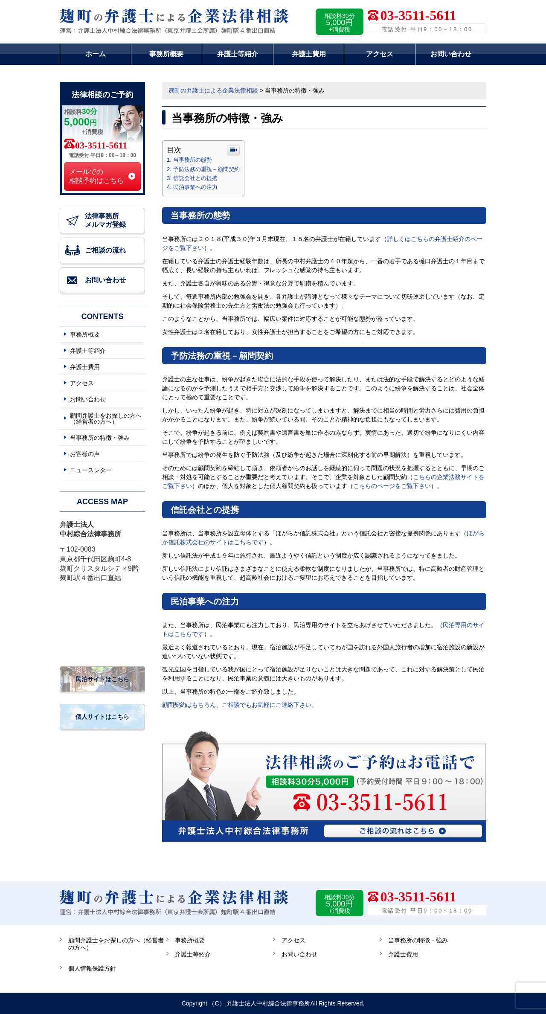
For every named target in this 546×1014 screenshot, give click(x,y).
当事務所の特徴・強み (100, 437)
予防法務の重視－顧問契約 (206, 169)
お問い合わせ (450, 54)
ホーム (95, 54)
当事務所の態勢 (192, 160)
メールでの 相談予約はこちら (96, 176)
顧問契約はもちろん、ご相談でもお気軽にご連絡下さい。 (239, 704)
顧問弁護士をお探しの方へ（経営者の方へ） (106, 418)
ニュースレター (91, 470)
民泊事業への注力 (195, 187)
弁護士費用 (309, 54)
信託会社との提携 (195, 178)
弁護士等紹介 (237, 54)
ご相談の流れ (105, 250)
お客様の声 (85, 453)
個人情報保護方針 (92, 968)
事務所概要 (166, 54)
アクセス (379, 54)
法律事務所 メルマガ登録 (105, 220)
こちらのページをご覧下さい (392, 485)
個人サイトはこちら (102, 716)
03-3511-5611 (101, 145)
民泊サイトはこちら (102, 679)
